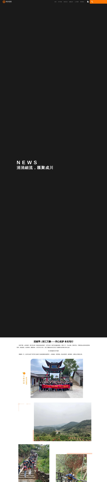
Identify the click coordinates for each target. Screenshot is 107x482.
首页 (55, 1)
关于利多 (60, 1)
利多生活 (65, 1)
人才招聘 (77, 1)
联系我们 (82, 1)
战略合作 (71, 1)
